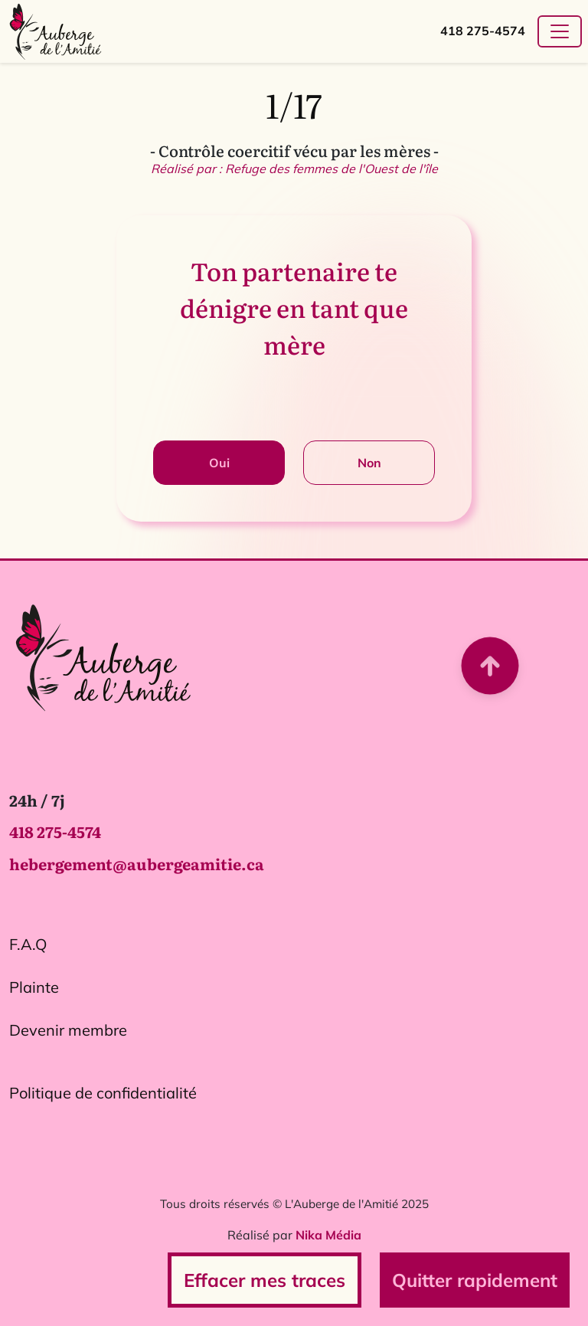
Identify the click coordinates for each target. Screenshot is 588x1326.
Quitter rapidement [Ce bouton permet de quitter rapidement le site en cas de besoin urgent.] (474, 1280)
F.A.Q (28, 949)
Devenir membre (68, 1035)
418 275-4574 (482, 30)
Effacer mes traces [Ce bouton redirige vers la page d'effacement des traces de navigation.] (264, 1280)
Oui (219, 462)
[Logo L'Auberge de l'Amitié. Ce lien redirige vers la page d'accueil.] (102, 662)
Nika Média (328, 1241)
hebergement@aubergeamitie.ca (136, 869)
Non (369, 462)
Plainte (34, 992)
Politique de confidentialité (103, 1098)
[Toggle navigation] (559, 31)
